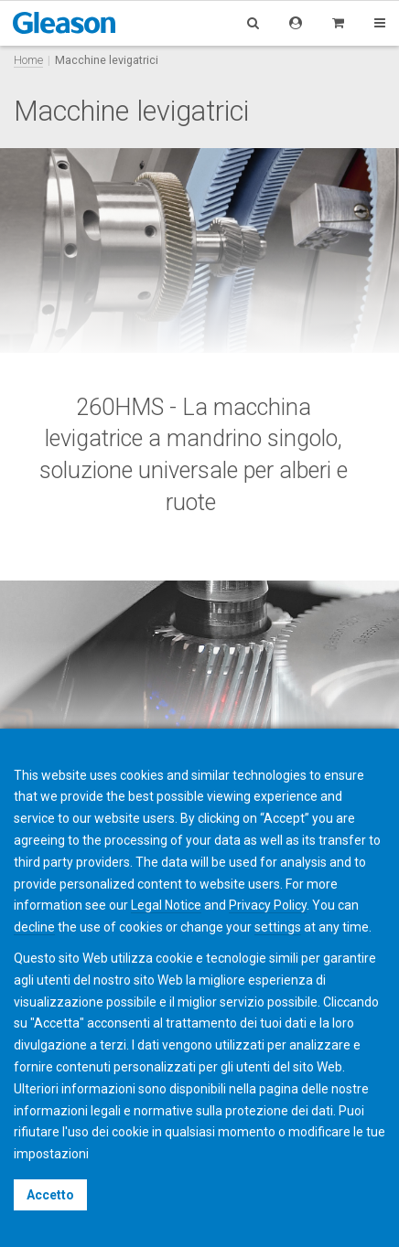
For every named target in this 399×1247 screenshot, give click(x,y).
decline (34, 927)
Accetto (50, 1195)
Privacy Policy (268, 905)
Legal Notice (166, 905)
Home (28, 60)
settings (277, 927)
